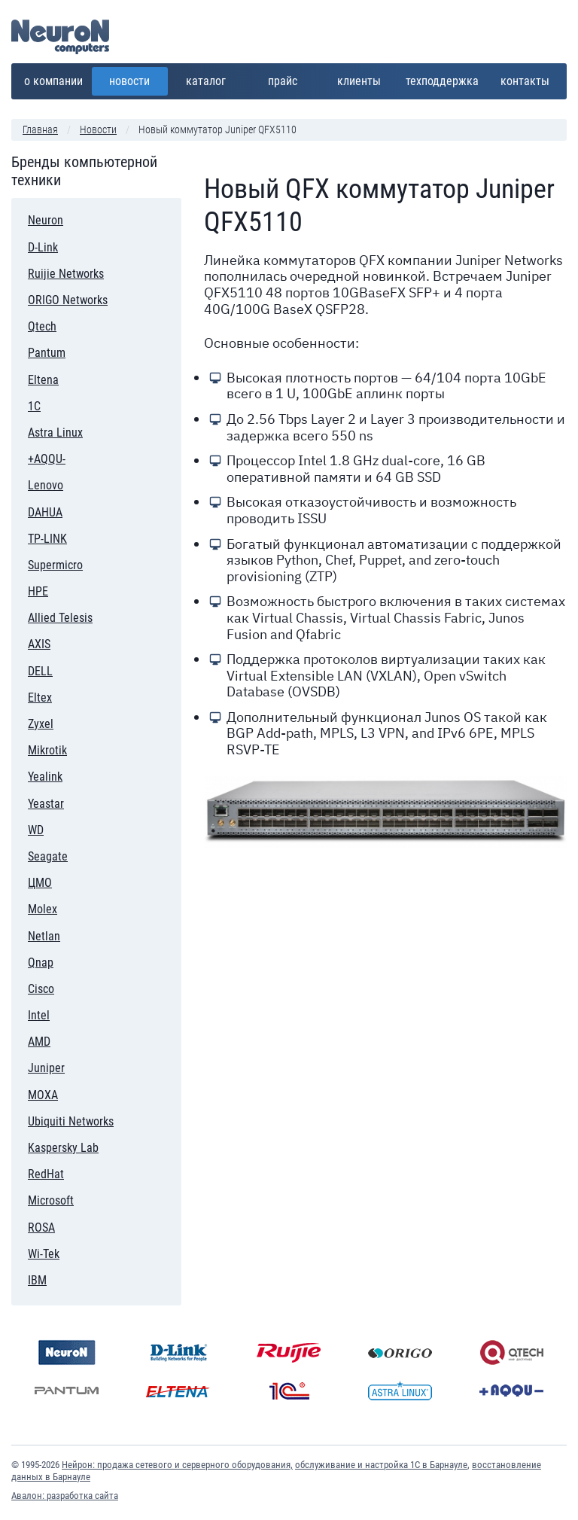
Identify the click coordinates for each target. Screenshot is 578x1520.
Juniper (46, 1068)
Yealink (45, 776)
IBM (51, 1278)
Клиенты (363, 77)
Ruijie (289, 1352)
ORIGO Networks (68, 300)
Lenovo (56, 483)
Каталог (211, 77)
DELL (50, 668)
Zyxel (40, 724)
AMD (39, 1041)
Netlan (44, 936)
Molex (48, 906)
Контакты (524, 81)
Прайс (290, 77)
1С (57, 403)
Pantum (53, 350)
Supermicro (55, 565)
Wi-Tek (43, 1254)
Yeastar (46, 804)
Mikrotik (47, 750)
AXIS (39, 644)
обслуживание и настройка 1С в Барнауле (381, 1464)
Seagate (48, 856)
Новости (129, 81)
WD (36, 830)
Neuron (45, 220)
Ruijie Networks (66, 274)
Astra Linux (55, 432)
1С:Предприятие (289, 1390)
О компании (54, 77)
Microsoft (51, 1200)
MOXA (43, 1095)
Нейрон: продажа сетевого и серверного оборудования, (177, 1464)
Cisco (72, 986)
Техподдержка (442, 81)
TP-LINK (47, 539)
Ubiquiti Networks (71, 1121)
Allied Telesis (60, 618)
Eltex (40, 697)
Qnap (78, 960)
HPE (51, 589)
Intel (60, 1013)
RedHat (46, 1171)
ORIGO (400, 1352)
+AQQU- (46, 459)
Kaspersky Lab (63, 1145)
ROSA (41, 1227)
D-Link (64, 245)
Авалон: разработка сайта (64, 1495)
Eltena (43, 380)
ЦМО (40, 883)
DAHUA (45, 512)
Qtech (42, 326)
